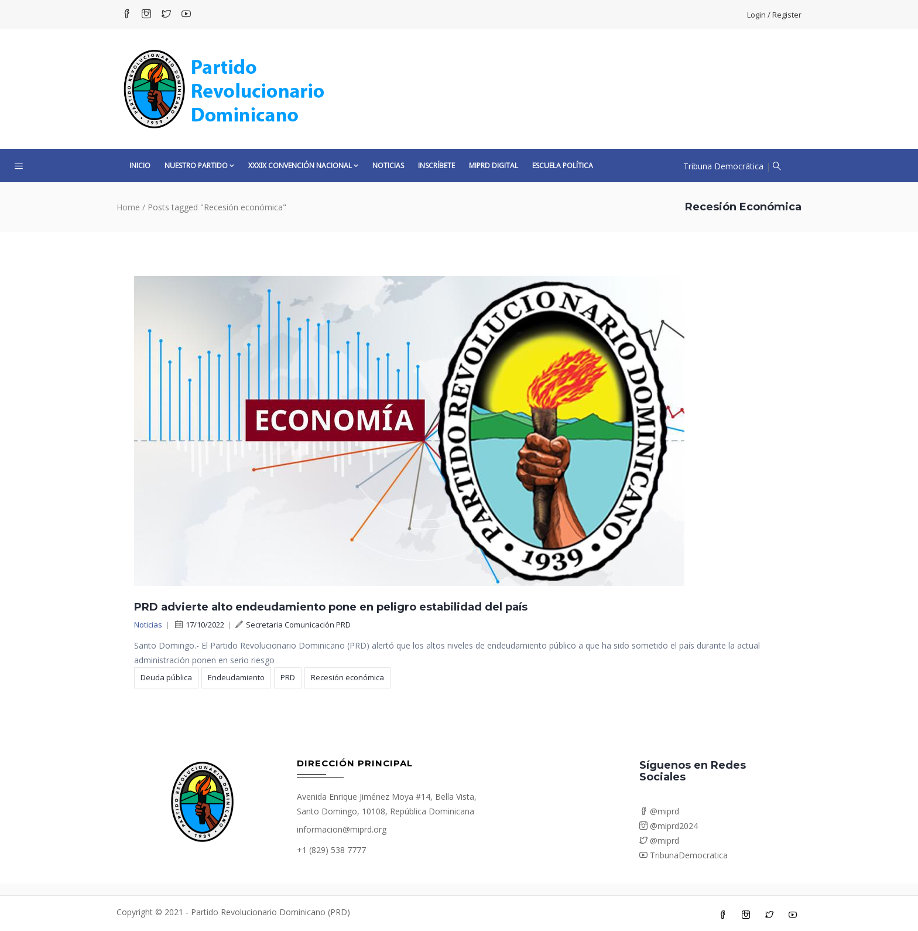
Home (128, 207)
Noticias (388, 165)
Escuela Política (562, 165)
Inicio (139, 165)
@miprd (659, 811)
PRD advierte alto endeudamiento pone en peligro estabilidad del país (330, 607)
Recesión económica (347, 677)
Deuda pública (166, 677)
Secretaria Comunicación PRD (293, 624)
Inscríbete (436, 165)
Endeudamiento (236, 677)
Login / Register (774, 14)
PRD (287, 677)
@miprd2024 (668, 825)
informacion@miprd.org (341, 829)
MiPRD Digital (493, 165)
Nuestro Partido (199, 165)
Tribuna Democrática (723, 166)
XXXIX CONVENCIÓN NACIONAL (303, 165)
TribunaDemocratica (683, 855)
